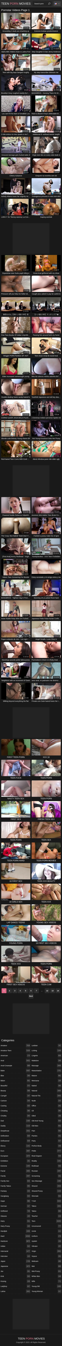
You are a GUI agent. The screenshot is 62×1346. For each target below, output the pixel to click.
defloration (15, 1136)
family (15, 1176)
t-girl (46, 1201)
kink (15, 1276)
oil (46, 1111)
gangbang (15, 1196)
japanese (15, 1266)
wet (46, 1266)
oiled (46, 1116)
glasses (15, 1216)
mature (46, 1075)
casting (15, 1106)
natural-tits (46, 1096)
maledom (46, 1060)
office (46, 1106)
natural (46, 1091)
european (15, 1156)
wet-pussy (46, 1271)
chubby (15, 1116)
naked (46, 1085)
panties (46, 1136)
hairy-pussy (15, 1226)
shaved (46, 1186)
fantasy (15, 1191)
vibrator (46, 1246)
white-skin (46, 1276)
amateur (15, 1045)
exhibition (15, 1161)
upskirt (46, 1241)
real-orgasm (46, 1156)
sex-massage (46, 1181)
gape (15, 1201)
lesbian (46, 1045)
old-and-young (46, 1121)
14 (58, 991)
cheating (15, 1111)
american (15, 1055)
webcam (46, 1261)
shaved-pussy (46, 1191)
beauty (15, 1091)
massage (46, 1065)
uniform (46, 1236)
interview (15, 1256)
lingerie (46, 1055)
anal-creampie (15, 1065)
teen (46, 1221)
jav (15, 1271)
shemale (46, 1196)
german (15, 1206)
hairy (15, 1221)
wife (46, 1281)
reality (46, 1161)
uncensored (46, 1226)
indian (15, 1246)
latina (15, 1291)
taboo (46, 1206)
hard (15, 1236)
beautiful (15, 1085)
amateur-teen (15, 1050)
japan (15, 1261)
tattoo (46, 1211)
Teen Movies (16, 3)
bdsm (15, 1080)
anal (15, 1060)
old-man (46, 1126)
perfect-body (46, 1146)
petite (46, 1151)
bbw (15, 1075)
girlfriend (15, 1211)
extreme (15, 1166)
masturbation (46, 1070)
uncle (46, 1231)
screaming (46, 1176)
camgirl (15, 1096)
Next (31, 996)
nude (46, 1101)
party (46, 1141)
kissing (15, 1281)
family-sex (15, 1181)
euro (15, 1151)
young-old (46, 1286)
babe (15, 1070)
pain (46, 1131)
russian (46, 1171)
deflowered (15, 1141)
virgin (46, 1251)
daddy (15, 1126)
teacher (46, 1216)
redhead (46, 1166)
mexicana (46, 1080)
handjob (15, 1231)
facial (15, 1171)
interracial (15, 1251)
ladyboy (15, 1286)
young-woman (46, 1291)
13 (53, 991)
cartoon (15, 1101)
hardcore (15, 1241)
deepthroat (15, 1131)
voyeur (46, 1256)
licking (46, 1050)
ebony (15, 1146)
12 (47, 991)
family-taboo (15, 1186)
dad (15, 1121)
